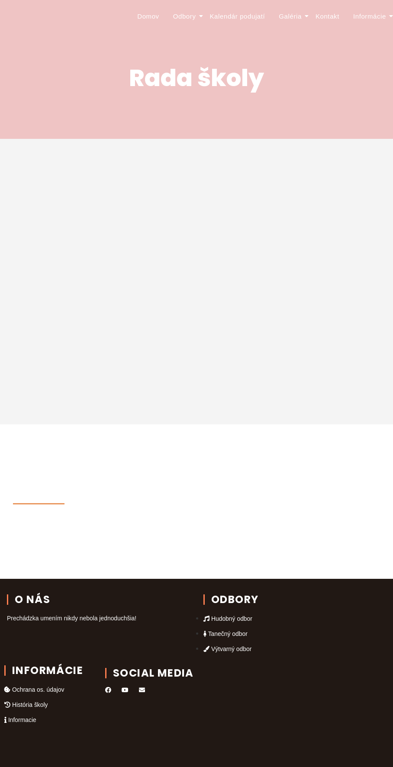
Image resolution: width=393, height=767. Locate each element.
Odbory (186, 16)
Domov (148, 16)
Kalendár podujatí (237, 16)
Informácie (371, 16)
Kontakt (327, 16)
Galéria (291, 16)
